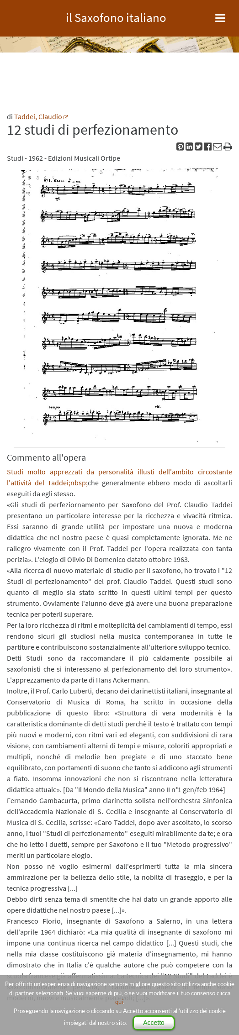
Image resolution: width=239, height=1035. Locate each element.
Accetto (154, 1022)
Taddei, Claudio (38, 116)
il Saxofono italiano (116, 16)
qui (119, 1001)
